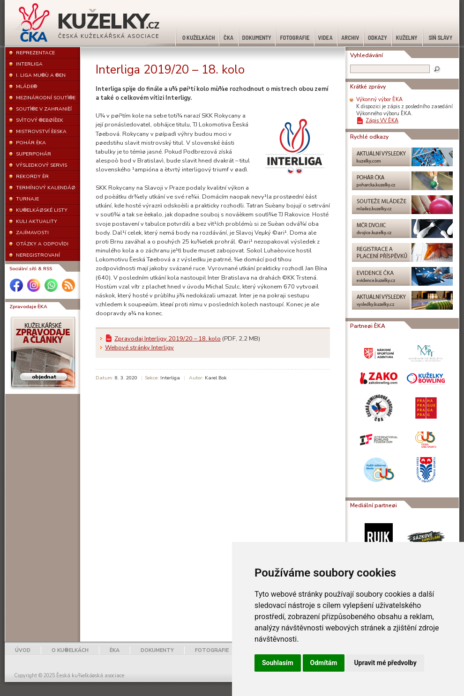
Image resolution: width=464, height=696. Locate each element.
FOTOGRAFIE (212, 650)
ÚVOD (22, 650)
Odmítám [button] (323, 662)
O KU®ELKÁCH (70, 650)
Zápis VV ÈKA (382, 120)
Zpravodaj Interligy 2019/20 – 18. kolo (167, 338)
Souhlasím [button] (277, 662)
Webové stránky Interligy (139, 347)
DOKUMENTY (157, 650)
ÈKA (115, 650)
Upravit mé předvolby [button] (385, 662)
